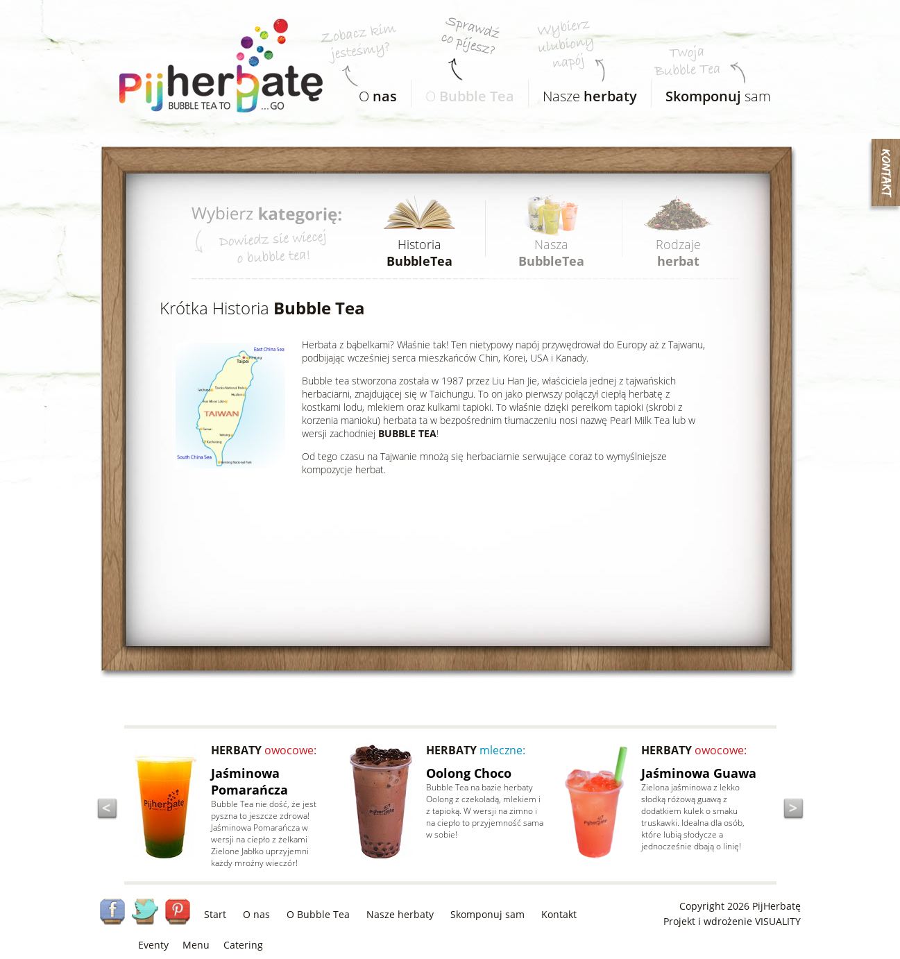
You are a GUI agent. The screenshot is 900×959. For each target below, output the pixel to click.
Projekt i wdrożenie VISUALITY (732, 921)
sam (711, 92)
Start (215, 914)
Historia (419, 252)
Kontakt (559, 914)
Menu (196, 944)
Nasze (583, 92)
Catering (243, 944)
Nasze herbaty (400, 914)
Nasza (551, 252)
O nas (256, 914)
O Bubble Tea (318, 914)
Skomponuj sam (487, 914)
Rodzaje (678, 252)
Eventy (153, 944)
